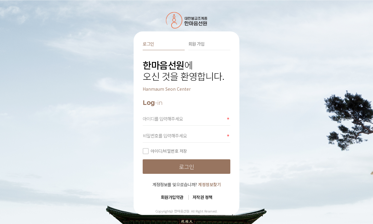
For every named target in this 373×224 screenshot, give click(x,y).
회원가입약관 (172, 197)
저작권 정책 (202, 197)
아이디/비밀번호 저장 (165, 151)
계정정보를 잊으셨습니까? (186, 184)
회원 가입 (196, 44)
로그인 (148, 44)
